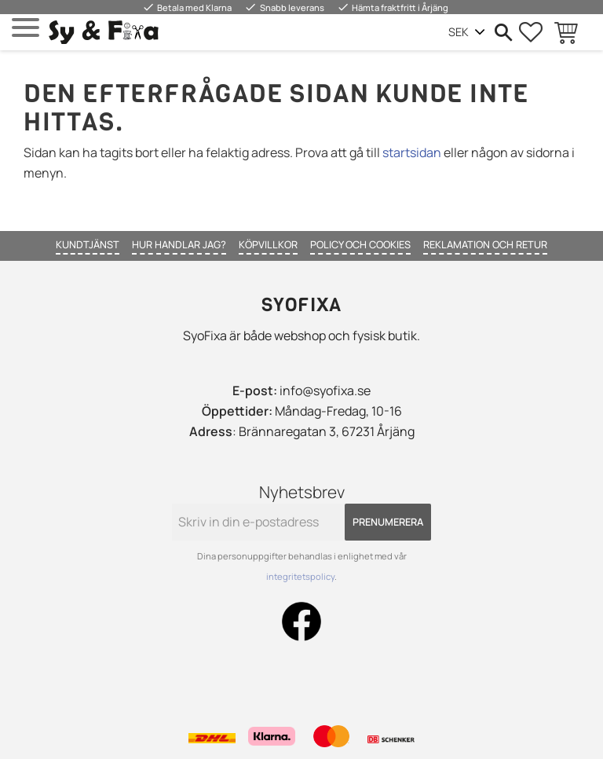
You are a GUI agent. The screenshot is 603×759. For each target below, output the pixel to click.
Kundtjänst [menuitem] (87, 244)
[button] (25, 28)
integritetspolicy (300, 576)
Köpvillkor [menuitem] (268, 244)
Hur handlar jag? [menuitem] (179, 244)
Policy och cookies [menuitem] (360, 244)
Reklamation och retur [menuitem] (485, 244)
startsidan (411, 152)
